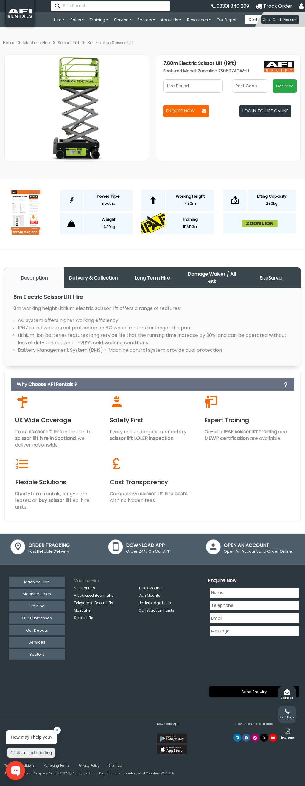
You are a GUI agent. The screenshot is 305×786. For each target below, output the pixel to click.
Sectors (144, 20)
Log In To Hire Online (265, 111)
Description (34, 278)
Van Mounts (149, 595)
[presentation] (233, 660)
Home (9, 43)
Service (121, 20)
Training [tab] (37, 606)
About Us (169, 20)
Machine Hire (36, 43)
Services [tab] (37, 642)
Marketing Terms (56, 765)
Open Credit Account (280, 19)
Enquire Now (186, 111)
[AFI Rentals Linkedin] (237, 738)
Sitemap (115, 765)
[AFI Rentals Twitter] (264, 738)
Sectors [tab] (36, 654)
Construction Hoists (156, 610)
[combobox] (110, 6)
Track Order (274, 6)
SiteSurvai (271, 278)
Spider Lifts (83, 617)
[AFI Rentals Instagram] (255, 738)
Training (97, 20)
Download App (168, 724)
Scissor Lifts (84, 587)
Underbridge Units (155, 602)
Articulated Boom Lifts (93, 595)
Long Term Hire (152, 278)
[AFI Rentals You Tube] (273, 738)
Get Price (285, 86)
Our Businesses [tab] (37, 618)
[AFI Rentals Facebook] (246, 738)
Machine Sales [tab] (37, 594)
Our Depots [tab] (37, 630)
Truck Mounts (151, 587)
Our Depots (228, 20)
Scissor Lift (69, 43)
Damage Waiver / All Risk (212, 278)
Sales (75, 20)
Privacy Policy (88, 765)
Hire (58, 20)
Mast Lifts (82, 610)
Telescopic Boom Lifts (93, 602)
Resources (197, 20)
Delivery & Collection (93, 278)
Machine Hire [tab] (36, 582)
